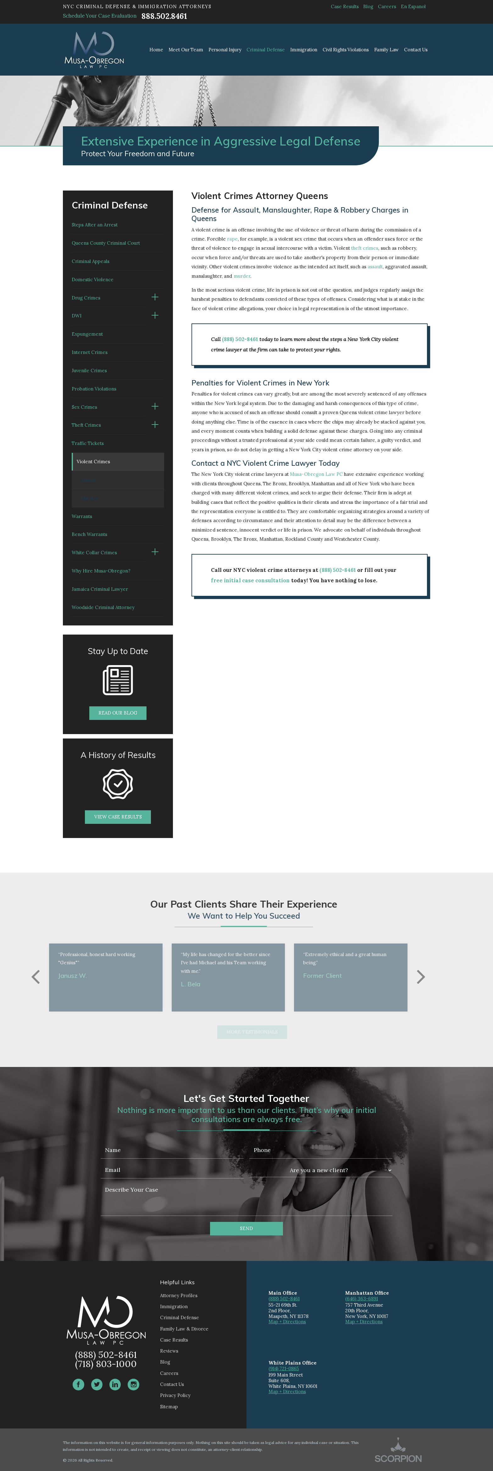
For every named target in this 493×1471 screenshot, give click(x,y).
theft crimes (364, 248)
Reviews (169, 1351)
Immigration (174, 1306)
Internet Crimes (90, 352)
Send (246, 1228)
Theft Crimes (86, 425)
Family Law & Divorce (184, 1329)
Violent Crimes (93, 462)
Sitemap (169, 1407)
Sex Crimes (84, 407)
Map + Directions (287, 1322)
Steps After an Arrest (95, 225)
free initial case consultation (250, 580)
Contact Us (172, 1384)
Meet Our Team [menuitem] (186, 50)
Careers (387, 6)
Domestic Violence (93, 279)
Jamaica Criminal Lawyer (100, 589)
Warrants (82, 516)
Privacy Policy (175, 1395)
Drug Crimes (86, 298)
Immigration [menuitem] (303, 50)
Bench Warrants (89, 534)
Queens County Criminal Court (106, 243)
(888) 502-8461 (240, 339)
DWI (76, 316)
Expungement (87, 334)
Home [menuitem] (156, 50)
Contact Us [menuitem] (416, 50)
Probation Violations (94, 389)
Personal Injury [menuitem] (224, 50)
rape (232, 239)
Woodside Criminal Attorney (103, 607)
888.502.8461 (164, 16)
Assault (88, 480)
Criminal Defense (179, 1317)
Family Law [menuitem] (386, 50)
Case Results (345, 6)
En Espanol (413, 6)
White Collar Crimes (94, 553)
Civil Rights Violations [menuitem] (346, 50)
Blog (368, 6)
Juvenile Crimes (89, 370)
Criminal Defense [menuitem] (265, 50)
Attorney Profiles (178, 1295)
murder (242, 276)
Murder (89, 498)
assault (375, 267)
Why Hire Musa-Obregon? (101, 571)
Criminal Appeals (90, 261)
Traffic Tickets (88, 443)
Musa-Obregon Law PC (316, 474)
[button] (155, 298)
